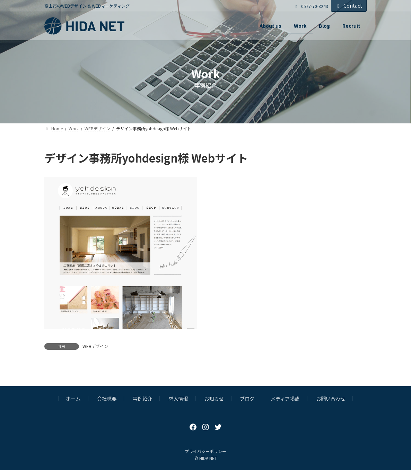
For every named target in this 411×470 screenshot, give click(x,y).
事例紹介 (142, 398)
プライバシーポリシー (205, 451)
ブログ (247, 398)
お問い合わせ (330, 398)
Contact (348, 5)
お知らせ (214, 398)
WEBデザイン (95, 346)
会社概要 (106, 398)
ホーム (73, 398)
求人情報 (178, 398)
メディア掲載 (285, 398)
